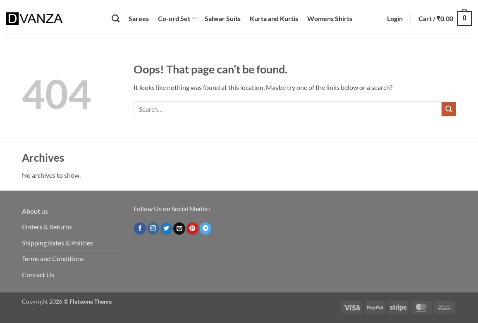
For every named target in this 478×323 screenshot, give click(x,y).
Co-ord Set (177, 18)
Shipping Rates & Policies (57, 243)
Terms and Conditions (53, 258)
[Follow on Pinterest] (192, 228)
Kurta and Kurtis (274, 18)
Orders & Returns (47, 227)
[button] (395, 18)
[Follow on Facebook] (140, 228)
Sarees (139, 18)
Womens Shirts (329, 18)
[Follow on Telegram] (206, 228)
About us (35, 211)
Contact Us (38, 274)
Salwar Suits (223, 18)
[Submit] (449, 109)
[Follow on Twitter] (166, 228)
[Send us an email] (179, 228)
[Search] (116, 18)
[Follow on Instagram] (153, 228)
